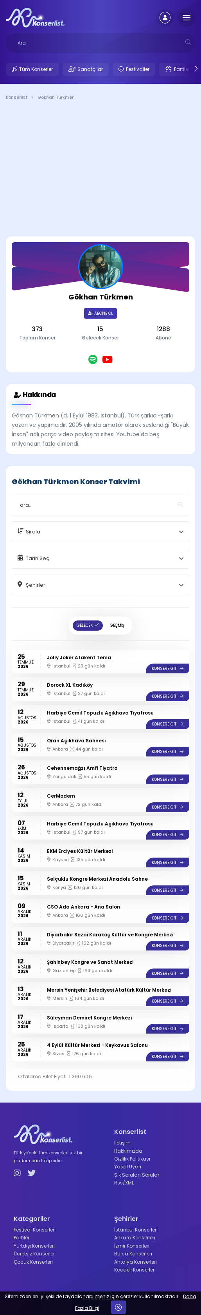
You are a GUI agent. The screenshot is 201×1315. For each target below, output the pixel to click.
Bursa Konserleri (133, 1253)
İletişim (122, 1142)
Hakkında (34, 395)
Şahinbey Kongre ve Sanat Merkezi (90, 962)
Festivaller (137, 69)
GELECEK (85, 625)
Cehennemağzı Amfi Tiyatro (82, 768)
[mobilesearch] (188, 42)
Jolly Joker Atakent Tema (79, 657)
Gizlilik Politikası (132, 1158)
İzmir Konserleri (131, 1245)
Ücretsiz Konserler (34, 1253)
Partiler (182, 69)
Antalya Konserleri (135, 1262)
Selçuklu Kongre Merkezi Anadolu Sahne (97, 879)
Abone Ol (100, 313)
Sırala (33, 531)
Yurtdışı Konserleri (34, 1245)
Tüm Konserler (36, 69)
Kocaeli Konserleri (135, 1269)
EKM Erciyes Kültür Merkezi (80, 851)
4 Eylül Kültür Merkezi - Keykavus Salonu (97, 1045)
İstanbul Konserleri (136, 1229)
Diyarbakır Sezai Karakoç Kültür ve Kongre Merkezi (110, 934)
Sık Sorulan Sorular (136, 1175)
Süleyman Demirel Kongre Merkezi (89, 1017)
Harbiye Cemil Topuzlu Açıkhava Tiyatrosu (100, 712)
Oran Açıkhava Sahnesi (76, 740)
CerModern (61, 796)
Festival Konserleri (35, 1229)
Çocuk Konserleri (33, 1262)
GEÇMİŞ (117, 625)
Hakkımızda (128, 1151)
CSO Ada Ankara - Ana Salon (83, 906)
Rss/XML (124, 1182)
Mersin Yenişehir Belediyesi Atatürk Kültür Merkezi (109, 990)
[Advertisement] (100, 170)
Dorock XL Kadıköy (70, 685)
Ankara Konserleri (134, 1237)
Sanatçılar (90, 69)
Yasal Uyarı (127, 1166)
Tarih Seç (37, 558)
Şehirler (35, 585)
